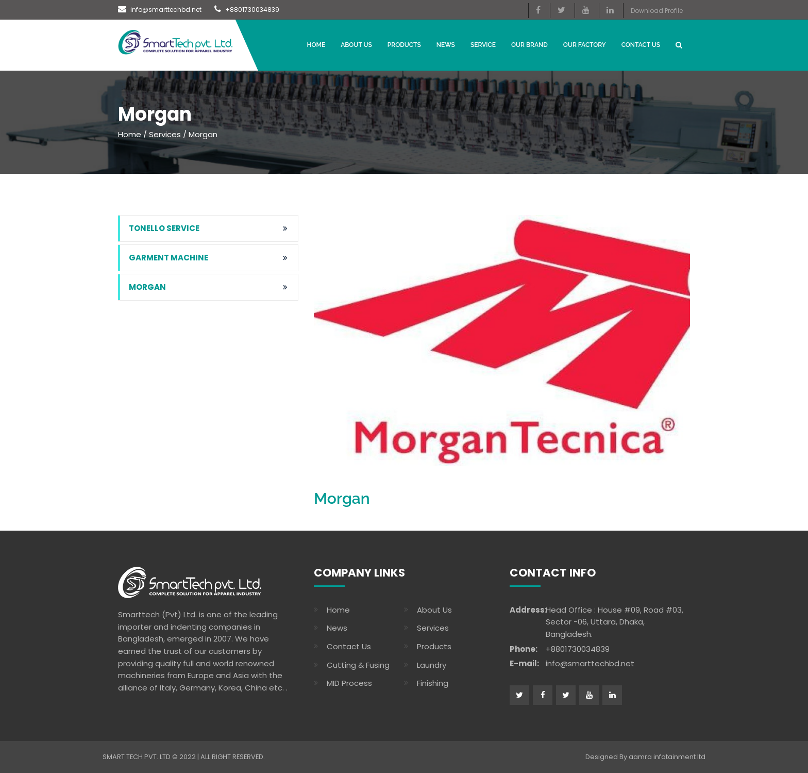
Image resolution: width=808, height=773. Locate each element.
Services (165, 134)
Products (404, 44)
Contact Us (349, 646)
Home (316, 44)
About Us (356, 44)
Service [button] (483, 44)
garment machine (168, 257)
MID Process (349, 683)
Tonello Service (164, 228)
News (337, 627)
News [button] (445, 44)
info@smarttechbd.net (159, 9)
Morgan (147, 287)
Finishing (432, 683)
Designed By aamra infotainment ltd (645, 756)
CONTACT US (640, 44)
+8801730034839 (246, 9)
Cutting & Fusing (358, 665)
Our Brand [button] (529, 44)
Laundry (431, 665)
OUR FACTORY (584, 44)
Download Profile (657, 10)
